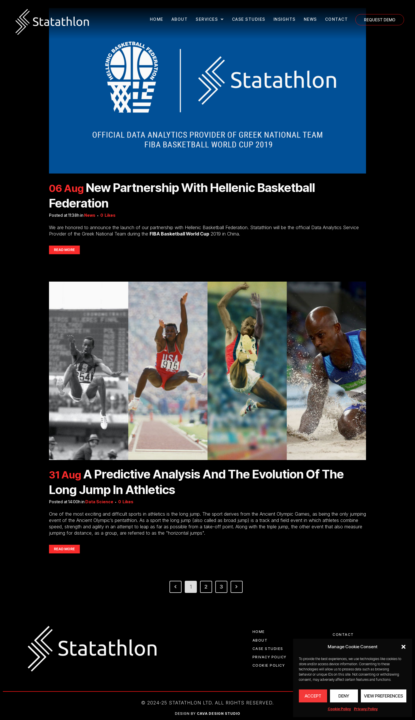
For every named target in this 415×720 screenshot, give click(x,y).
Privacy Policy (366, 709)
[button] (403, 647)
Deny (343, 696)
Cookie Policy (339, 709)
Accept (313, 696)
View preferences (383, 696)
